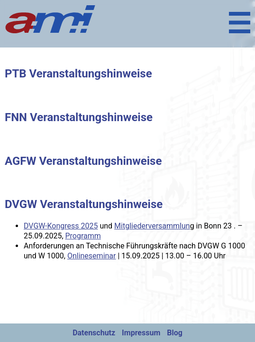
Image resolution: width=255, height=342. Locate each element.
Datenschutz (94, 332)
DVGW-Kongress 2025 (61, 225)
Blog (174, 332)
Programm (83, 235)
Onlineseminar (91, 255)
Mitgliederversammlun (152, 225)
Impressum (141, 332)
